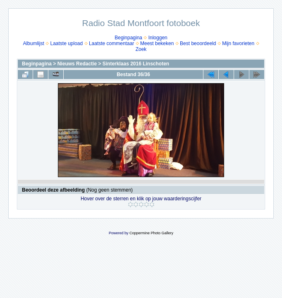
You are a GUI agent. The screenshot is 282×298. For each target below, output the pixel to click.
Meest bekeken (157, 43)
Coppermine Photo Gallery (151, 233)
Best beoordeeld (198, 43)
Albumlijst (33, 43)
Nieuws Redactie (77, 64)
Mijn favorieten (238, 43)
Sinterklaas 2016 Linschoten (136, 64)
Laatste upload (66, 43)
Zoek (141, 49)
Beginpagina (128, 38)
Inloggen (157, 38)
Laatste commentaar (111, 43)
